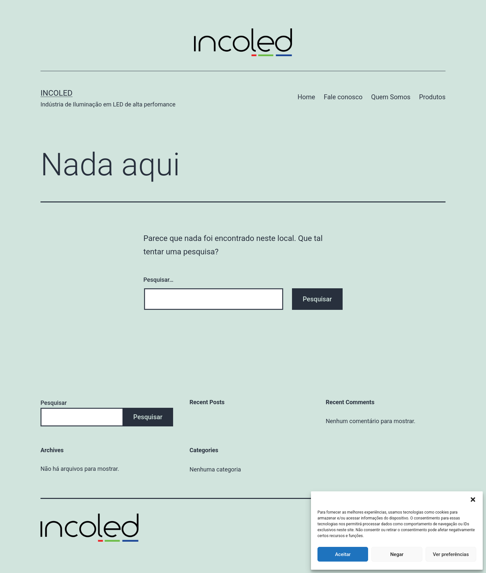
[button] (473, 499)
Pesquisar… (158, 279)
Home (306, 97)
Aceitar (343, 554)
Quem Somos (390, 97)
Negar (397, 554)
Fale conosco (343, 97)
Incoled (56, 93)
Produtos (432, 97)
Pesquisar (53, 402)
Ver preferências (451, 554)
